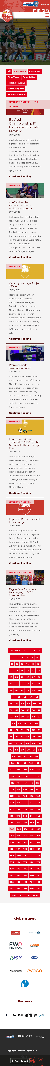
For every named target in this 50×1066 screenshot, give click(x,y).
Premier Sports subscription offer (20, 366)
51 (40, 703)
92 (39, 750)
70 (16, 730)
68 (36, 723)
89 (22, 750)
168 (12, 855)
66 (25, 723)
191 (32, 882)
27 (33, 677)
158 (12, 842)
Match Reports (16, 88)
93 (13, 756)
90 (28, 750)
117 (37, 783)
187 (38, 875)
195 (25, 888)
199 (20, 895)
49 (28, 703)
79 (33, 736)
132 (38, 802)
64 (13, 723)
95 (25, 756)
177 (38, 862)
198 (14, 895)
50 (34, 703)
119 (18, 789)
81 (10, 743)
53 (16, 710)
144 (18, 822)
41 (13, 697)
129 (19, 802)
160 (25, 842)
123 (12, 796)
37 (22, 690)
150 (26, 829)
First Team (13, 77)
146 (32, 822)
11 (12, 664)
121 (31, 789)
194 (18, 888)
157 (38, 835)
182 (38, 868)
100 (24, 763)
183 (11, 875)
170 (25, 855)
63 (39, 716)
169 (19, 855)
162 (38, 842)
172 (38, 855)
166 (32, 849)
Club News (20, 71)
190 (25, 882)
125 (25, 796)
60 (22, 716)
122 (37, 789)
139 (18, 816)
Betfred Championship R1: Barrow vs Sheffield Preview (24, 125)
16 (38, 664)
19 (22, 670)
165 (25, 849)
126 (31, 796)
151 (32, 829)
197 (38, 888)
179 (18, 868)
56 (33, 710)
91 (34, 750)
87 (10, 750)
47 (16, 703)
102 (37, 763)
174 (18, 862)
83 (21, 743)
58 (11, 716)
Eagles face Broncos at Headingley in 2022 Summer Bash (23, 592)
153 (12, 835)
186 (32, 875)
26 (27, 677)
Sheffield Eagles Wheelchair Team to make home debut (21, 205)
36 (16, 690)
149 (19, 829)
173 (12, 862)
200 (27, 895)
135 (25, 809)
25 (22, 677)
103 (11, 769)
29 (11, 683)
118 (12, 789)
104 (18, 769)
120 (25, 789)
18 (16, 670)
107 (38, 769)
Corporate (34, 71)
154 (19, 835)
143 (11, 822)
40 (39, 690)
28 (39, 677)
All (9, 71)
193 (11, 888)
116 (31, 783)
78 (27, 736)
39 (33, 690)
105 (25, 769)
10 (37, 657)
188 (12, 882)
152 (38, 829)
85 (33, 743)
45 (36, 697)
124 (18, 796)
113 (12, 783)
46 (10, 703)
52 (11, 710)
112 (37, 776)
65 (19, 723)
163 (11, 849)
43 (24, 697)
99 (18, 763)
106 (32, 769)
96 (30, 756)
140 (25, 816)
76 (16, 736)
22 (38, 670)
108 (13, 776)
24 (16, 677)
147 (39, 822)
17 (11, 670)
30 (16, 683)
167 (38, 849)
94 (19, 756)
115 (25, 783)
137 (38, 809)
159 (18, 842)
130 (25, 802)
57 (39, 710)
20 (27, 670)
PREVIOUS (15, 650)
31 (22, 683)
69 (11, 730)
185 (25, 875)
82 (16, 743)
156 (31, 835)
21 (33, 670)
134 (18, 809)
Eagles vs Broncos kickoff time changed (24, 521)
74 (39, 730)
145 (25, 822)
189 (19, 882)
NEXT (35, 895)
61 (28, 716)
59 (16, 716)
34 (38, 683)
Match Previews (16, 83)
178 (12, 868)
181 (31, 868)
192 (38, 882)
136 (31, 809)
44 (30, 697)
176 (31, 862)
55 (28, 710)
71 (22, 730)
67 (30, 723)
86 (39, 743)
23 (10, 677)
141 (31, 816)
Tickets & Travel (17, 94)
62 (33, 716)
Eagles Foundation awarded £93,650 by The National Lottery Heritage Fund (24, 444)
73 (33, 730)
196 (32, 888)
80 (39, 736)
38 (27, 690)
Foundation (29, 77)
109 (19, 776)
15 (33, 664)
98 (12, 763)
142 (38, 816)
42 (18, 697)
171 (31, 855)
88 (16, 750)
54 (22, 710)
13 (22, 664)
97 (36, 756)
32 (27, 683)
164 (18, 849)
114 (19, 783)
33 (33, 683)
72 (27, 730)
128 (12, 802)
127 (38, 796)
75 (10, 736)
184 (18, 875)
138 (11, 816)
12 (17, 664)
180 (25, 868)
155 (25, 835)
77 (22, 736)
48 (22, 703)
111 (32, 776)
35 (10, 690)
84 (27, 743)
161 (31, 842)
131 (31, 802)
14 (27, 664)
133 (12, 809)
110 (26, 776)
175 (25, 862)
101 (31, 763)
